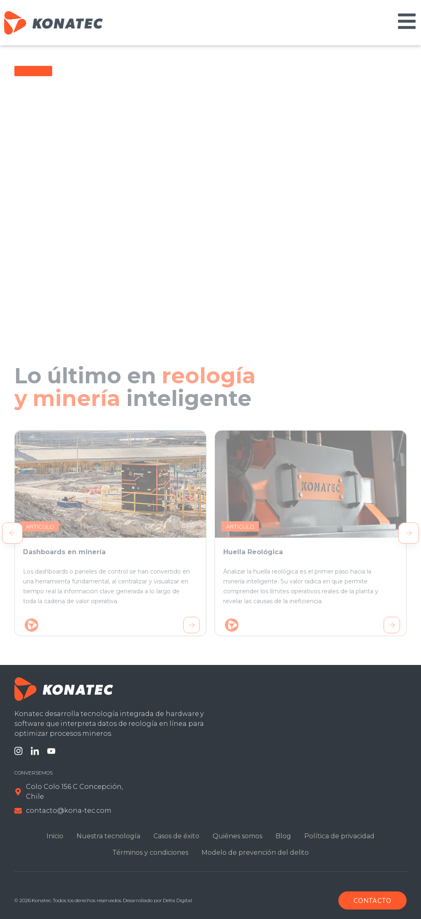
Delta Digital (177, 900)
